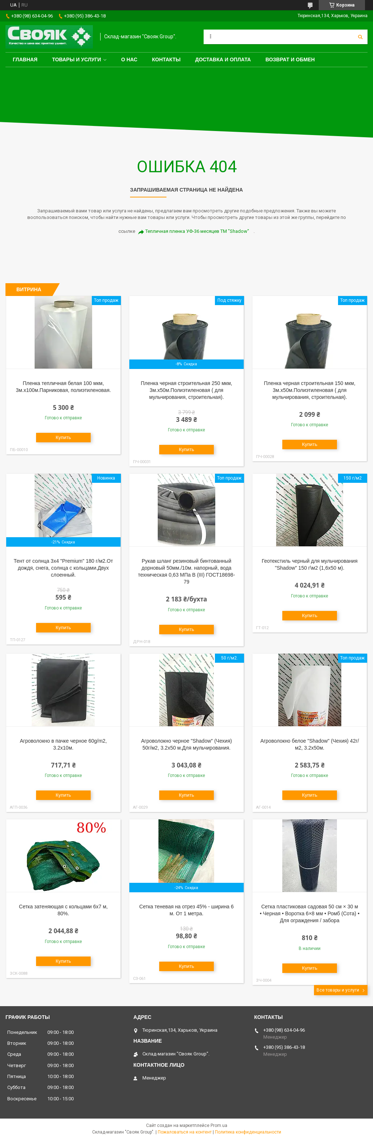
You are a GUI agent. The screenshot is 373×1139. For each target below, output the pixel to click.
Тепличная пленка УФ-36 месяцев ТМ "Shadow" (197, 231)
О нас (129, 59)
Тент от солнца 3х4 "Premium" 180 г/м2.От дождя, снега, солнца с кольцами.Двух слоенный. (63, 568)
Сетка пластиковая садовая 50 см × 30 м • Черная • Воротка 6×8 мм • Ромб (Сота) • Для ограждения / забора (310, 913)
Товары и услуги (76, 59)
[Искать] (360, 37)
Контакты (166, 59)
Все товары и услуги (338, 990)
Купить (63, 437)
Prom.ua (219, 1125)
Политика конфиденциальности (248, 1132)
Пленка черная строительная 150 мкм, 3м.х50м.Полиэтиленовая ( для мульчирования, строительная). (310, 390)
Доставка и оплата (223, 59)
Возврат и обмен (290, 59)
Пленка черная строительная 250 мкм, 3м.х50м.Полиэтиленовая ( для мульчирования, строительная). (186, 390)
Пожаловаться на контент (185, 1132)
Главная (25, 59)
